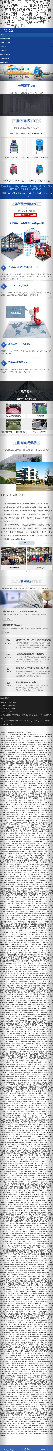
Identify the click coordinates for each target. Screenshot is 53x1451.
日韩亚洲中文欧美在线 (12, 1031)
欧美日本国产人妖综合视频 (18, 920)
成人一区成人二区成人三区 (34, 779)
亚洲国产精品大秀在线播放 (33, 1120)
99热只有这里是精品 (32, 1268)
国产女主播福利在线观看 (11, 1359)
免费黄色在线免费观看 (21, 835)
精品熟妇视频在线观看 (13, 1045)
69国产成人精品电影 (12, 1308)
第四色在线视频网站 (35, 1087)
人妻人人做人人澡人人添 (26, 876)
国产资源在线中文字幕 (24, 746)
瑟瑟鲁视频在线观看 (11, 854)
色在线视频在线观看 (22, 981)
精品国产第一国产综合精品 (22, 1151)
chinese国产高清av (9, 1235)
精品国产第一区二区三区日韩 (35, 752)
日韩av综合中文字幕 (10, 1107)
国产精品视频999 (36, 854)
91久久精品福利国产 (20, 1275)
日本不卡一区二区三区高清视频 (28, 990)
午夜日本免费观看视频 (41, 965)
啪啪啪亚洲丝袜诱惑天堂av (30, 1167)
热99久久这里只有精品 (25, 1338)
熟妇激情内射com (14, 911)
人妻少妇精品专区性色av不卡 (37, 913)
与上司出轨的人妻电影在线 (34, 928)
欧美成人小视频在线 (38, 1303)
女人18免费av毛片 (32, 1116)
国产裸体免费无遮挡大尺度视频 (20, 1200)
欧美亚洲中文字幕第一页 (29, 1310)
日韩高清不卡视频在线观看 (18, 802)
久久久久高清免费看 (41, 1132)
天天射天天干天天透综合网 (27, 1097)
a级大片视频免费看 (43, 1229)
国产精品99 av (24, 911)
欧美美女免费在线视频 (17, 852)
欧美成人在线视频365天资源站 (39, 864)
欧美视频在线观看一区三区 (26, 1083)
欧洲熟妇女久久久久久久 (11, 781)
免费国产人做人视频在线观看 (19, 868)
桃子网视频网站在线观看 (33, 1425)
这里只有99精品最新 (32, 742)
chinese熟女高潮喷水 (12, 1122)
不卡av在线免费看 (39, 1180)
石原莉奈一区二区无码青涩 (42, 882)
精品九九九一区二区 (38, 843)
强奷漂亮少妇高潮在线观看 (22, 885)
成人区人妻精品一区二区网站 (28, 860)
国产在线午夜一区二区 (21, 1215)
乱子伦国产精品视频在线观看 (38, 1134)
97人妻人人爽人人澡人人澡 (33, 1138)
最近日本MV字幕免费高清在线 (24, 882)
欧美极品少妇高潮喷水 (37, 1396)
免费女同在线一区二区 (35, 942)
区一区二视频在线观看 (37, 1200)
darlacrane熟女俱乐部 (31, 1206)
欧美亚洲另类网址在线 (28, 800)
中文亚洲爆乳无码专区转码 (30, 1357)
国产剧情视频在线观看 (9, 1128)
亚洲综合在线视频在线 (18, 771)
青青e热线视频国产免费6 (17, 1153)
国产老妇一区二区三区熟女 (40, 951)
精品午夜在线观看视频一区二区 (17, 794)
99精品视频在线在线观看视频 (9, 849)
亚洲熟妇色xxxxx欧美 (43, 988)
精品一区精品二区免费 (37, 1221)
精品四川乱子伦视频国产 (36, 1260)
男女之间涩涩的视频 (21, 1409)
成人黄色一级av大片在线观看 (14, 1374)
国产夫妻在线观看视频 (23, 1145)
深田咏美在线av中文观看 (19, 1246)
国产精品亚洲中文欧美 (40, 1427)
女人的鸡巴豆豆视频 (34, 1345)
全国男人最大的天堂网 (23, 810)
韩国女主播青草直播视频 (25, 847)
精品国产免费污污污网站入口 (41, 1074)
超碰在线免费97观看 (10, 1037)
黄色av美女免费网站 (34, 845)
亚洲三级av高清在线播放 (44, 1058)
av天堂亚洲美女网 (24, 1308)
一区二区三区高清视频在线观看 (24, 1159)
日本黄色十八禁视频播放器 (39, 1423)
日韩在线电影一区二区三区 (31, 1374)
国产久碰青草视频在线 (25, 849)
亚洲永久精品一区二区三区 (22, 1025)
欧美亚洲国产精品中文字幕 (36, 1054)
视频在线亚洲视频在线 (29, 1004)
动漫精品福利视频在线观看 (8, 1287)
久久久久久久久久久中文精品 (37, 814)
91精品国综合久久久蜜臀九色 (31, 1314)
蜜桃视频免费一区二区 (23, 936)
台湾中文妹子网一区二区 (12, 1169)
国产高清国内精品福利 (20, 901)
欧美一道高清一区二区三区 (42, 767)
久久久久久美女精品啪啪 (41, 1184)
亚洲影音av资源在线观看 (28, 1010)
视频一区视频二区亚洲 (33, 771)
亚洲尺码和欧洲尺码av (16, 1237)
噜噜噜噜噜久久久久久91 (37, 955)
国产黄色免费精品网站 (37, 740)
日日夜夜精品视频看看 (33, 1035)
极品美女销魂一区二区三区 (13, 895)
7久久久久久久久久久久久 (23, 785)
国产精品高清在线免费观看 (17, 788)
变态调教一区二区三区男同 (21, 1250)
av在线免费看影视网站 (17, 1027)
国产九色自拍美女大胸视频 (33, 1142)
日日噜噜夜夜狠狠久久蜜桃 (41, 866)
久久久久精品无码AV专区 (19, 913)
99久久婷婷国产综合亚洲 (31, 1398)
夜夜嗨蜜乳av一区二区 (41, 918)
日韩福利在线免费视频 (16, 1320)
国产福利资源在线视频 (25, 977)
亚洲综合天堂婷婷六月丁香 (38, 1392)
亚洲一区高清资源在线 (26, 1161)
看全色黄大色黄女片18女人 (22, 1347)
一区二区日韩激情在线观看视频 (9, 1225)
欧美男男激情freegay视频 (39, 1025)
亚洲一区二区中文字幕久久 (12, 1369)
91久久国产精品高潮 (32, 1380)
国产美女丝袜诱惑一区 (40, 849)
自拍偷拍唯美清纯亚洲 (32, 1407)
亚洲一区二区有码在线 (17, 1019)
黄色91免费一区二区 (31, 1349)
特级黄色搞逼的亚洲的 (17, 1163)
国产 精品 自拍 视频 (32, 1363)
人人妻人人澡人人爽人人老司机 (21, 862)
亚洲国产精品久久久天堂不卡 (14, 1008)
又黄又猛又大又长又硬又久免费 (38, 821)
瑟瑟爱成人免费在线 (28, 1223)
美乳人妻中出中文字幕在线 (20, 1231)
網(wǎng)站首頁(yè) (9, 1448)
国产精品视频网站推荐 (34, 938)
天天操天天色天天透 (11, 977)
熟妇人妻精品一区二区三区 (33, 1027)
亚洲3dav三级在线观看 (42, 969)
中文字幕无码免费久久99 (9, 1378)
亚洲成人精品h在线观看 (22, 986)
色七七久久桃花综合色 (19, 1091)
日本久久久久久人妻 (12, 806)
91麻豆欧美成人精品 (25, 781)
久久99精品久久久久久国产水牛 (29, 1256)
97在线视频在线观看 (34, 920)
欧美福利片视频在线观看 (22, 992)
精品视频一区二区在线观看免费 (38, 1231)
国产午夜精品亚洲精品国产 (17, 1363)
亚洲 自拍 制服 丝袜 (37, 889)
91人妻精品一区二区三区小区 (41, 781)
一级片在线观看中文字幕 (22, 740)
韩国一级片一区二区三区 (16, 963)
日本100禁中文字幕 (19, 827)
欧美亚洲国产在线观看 (9, 1029)
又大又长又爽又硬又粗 (9, 1068)
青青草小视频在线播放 (13, 1101)
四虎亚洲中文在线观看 (13, 1132)
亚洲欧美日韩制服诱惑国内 (19, 1081)
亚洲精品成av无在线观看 (19, 792)
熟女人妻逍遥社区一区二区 (29, 1169)
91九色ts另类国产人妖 (41, 1272)
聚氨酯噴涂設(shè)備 (24, 133)
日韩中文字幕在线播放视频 (39, 1378)
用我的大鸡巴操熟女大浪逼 (12, 790)
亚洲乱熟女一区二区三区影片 (32, 1320)
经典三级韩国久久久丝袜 (23, 979)
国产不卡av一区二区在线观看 (13, 872)
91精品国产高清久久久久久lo (11, 874)
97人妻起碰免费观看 (44, 1204)
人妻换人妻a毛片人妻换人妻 (36, 816)
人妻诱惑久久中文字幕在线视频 (31, 748)
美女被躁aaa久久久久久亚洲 (34, 1021)
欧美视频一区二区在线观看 (17, 1380)
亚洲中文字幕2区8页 (44, 1062)
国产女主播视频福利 (37, 1029)
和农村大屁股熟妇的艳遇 (39, 1291)
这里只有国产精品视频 (41, 1037)
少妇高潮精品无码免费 (29, 988)
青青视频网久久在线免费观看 (20, 1140)
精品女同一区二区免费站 (35, 1175)
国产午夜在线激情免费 (44, 1147)
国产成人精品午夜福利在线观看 (32, 1367)
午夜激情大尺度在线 (41, 750)
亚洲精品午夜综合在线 (45, 777)
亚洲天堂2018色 (16, 748)
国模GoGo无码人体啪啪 (35, 802)
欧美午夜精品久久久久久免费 (12, 1155)
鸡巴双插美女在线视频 (18, 897)
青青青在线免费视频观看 (9, 1272)
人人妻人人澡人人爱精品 (12, 903)
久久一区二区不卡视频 (10, 951)
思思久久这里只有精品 (18, 891)
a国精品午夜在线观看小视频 (38, 810)
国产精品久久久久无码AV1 (33, 1043)
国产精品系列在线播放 (21, 858)
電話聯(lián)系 (44, 1448)
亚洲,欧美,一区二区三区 (24, 1074)
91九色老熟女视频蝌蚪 (10, 847)
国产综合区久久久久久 (41, 1343)
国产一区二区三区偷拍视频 (36, 1078)
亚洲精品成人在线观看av (38, 1128)
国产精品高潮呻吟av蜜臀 (17, 1033)
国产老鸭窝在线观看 (32, 893)
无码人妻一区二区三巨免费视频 (17, 938)
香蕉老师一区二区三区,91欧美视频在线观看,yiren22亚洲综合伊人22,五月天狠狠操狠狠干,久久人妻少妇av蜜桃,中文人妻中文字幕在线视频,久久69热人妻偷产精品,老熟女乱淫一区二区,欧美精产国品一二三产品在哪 (25, 14)
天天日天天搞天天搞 (10, 1035)
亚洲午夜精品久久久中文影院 (9, 1050)
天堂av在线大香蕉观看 (41, 1219)
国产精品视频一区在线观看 (18, 1039)
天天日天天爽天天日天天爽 (13, 934)
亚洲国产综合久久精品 (12, 860)
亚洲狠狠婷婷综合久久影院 (8, 746)
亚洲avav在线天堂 (13, 1126)
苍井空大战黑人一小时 (10, 765)
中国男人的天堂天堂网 (9, 1297)
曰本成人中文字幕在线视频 (26, 750)
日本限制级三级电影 (41, 899)
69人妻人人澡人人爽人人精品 (9, 1239)
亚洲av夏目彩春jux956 (18, 1268)
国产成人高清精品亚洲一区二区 (19, 907)
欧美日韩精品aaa (18, 1208)
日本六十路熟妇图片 (23, 759)
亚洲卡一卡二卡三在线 (31, 829)
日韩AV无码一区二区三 (28, 1045)
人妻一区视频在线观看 (13, 984)
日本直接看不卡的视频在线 (30, 870)
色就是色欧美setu (13, 775)
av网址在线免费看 (34, 1130)
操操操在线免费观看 (14, 915)
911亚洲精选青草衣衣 (32, 1279)
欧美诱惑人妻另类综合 (22, 1266)
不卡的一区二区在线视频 (14, 930)
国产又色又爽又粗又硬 (38, 1151)
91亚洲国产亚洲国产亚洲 (40, 1198)
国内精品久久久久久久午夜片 (18, 845)
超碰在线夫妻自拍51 (20, 823)
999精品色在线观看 (32, 994)
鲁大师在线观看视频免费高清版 (39, 841)
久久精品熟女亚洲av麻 (29, 957)
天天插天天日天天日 (25, 804)
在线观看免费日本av (38, 1194)
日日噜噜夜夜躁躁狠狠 (13, 833)
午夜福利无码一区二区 (18, 1165)
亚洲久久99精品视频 (14, 1196)
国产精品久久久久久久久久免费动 (14, 1407)
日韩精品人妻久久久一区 (27, 773)
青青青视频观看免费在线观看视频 (16, 887)
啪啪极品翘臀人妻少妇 (39, 1277)
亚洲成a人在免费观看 (20, 769)
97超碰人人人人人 (19, 752)
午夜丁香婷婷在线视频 (23, 889)
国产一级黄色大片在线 (20, 1056)
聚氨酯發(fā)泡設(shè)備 (38, 133)
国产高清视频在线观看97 (18, 742)
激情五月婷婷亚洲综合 (18, 994)
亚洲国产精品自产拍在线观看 (9, 1204)
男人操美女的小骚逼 (29, 880)
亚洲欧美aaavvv (42, 1365)
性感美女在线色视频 (28, 969)
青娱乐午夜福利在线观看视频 (28, 1204)
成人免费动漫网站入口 (14, 1281)
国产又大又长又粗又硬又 (17, 1429)
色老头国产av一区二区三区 (22, 932)
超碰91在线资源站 (37, 804)
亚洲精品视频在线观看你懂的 (18, 816)
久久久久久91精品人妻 (23, 967)
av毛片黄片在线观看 (38, 932)
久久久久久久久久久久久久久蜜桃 (35, 827)
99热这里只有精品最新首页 (21, 1060)
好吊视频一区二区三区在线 (10, 1258)
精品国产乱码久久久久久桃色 (43, 1000)
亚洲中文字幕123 (28, 1244)
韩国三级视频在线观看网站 (17, 755)
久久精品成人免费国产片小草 (30, 903)
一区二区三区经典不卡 (36, 961)
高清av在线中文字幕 (8, 1299)
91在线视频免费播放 (31, 1163)
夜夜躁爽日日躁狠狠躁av (12, 1180)
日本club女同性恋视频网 (33, 891)
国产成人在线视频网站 (14, 1314)
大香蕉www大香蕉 (25, 959)
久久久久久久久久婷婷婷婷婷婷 (36, 1091)
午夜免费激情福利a (23, 765)
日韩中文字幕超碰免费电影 (29, 796)
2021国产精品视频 (33, 1081)
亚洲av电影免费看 (9, 948)
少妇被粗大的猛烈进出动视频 (27, 1400)
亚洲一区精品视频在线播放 (31, 1182)
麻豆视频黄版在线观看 (22, 1299)
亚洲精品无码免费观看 (17, 1142)
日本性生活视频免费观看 (21, 1188)
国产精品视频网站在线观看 (26, 1173)
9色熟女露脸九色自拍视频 (37, 924)
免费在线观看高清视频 (20, 878)
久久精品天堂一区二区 (39, 1353)
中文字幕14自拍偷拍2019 (28, 1101)
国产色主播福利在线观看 (25, 767)
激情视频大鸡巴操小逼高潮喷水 (20, 1283)
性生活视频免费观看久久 (9, 1382)
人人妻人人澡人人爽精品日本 (30, 874)
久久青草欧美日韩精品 (32, 1252)
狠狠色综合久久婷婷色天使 (29, 1070)
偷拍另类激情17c (13, 1219)
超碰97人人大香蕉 (10, 944)
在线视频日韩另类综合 (35, 1099)
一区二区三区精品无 (19, 779)
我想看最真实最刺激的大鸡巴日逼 (14, 1043)
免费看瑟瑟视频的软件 (9, 889)
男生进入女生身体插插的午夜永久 (35, 761)
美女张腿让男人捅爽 (10, 1074)
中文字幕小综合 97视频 (28, 1132)
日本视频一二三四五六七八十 (34, 798)
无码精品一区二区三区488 (38, 1250)
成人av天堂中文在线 (44, 812)
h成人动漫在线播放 (32, 755)
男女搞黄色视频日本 (15, 926)
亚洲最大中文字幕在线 (30, 953)
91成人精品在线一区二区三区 (34, 1178)
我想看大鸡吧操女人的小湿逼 (27, 1388)
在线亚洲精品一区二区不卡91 (43, 847)
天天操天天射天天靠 (37, 1068)
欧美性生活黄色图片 (19, 1328)
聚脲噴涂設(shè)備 (13, 133)
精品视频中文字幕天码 (43, 1402)
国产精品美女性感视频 (31, 971)
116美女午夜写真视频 (34, 878)
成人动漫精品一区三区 (25, 951)
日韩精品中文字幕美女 (10, 1157)
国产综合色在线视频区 (29, 1058)
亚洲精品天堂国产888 (27, 1180)
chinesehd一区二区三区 (38, 785)
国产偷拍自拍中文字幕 (37, 765)
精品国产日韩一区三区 (36, 996)
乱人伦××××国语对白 (36, 948)
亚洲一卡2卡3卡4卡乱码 (17, 1349)
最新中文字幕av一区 (36, 763)
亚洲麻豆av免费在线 (8, 882)
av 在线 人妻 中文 (40, 773)
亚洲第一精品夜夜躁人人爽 (13, 1184)
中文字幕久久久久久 (38, 885)
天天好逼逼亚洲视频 (23, 996)
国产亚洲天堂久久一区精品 (34, 1328)
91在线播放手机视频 (32, 1186)
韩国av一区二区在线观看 (19, 975)
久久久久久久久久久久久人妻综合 (23, 918)
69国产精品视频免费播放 (44, 1023)
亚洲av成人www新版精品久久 (28, 1285)
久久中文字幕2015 (16, 870)
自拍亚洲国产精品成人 (36, 839)
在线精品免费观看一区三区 (12, 899)
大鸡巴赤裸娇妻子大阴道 (26, 1052)
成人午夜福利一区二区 (10, 1254)
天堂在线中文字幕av (20, 783)
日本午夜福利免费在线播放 (14, 1244)
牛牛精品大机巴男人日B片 (31, 1136)
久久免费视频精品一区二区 (17, 818)
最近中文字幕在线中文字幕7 (33, 946)
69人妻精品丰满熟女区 (42, 1173)
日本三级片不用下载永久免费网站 (22, 1289)
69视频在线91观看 (11, 767)
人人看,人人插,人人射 (8, 856)
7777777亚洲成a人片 (18, 1138)
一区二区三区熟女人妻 (26, 1122)
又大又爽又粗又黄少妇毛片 (25, 1287)
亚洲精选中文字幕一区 (33, 922)
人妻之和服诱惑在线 (42, 973)
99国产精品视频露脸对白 (29, 940)
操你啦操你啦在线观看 (37, 986)
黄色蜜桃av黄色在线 (28, 926)
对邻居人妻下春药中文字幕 (43, 790)
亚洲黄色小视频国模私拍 (35, 792)
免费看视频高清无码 (35, 1140)
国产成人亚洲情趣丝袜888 (28, 915)
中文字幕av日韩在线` (18, 1206)
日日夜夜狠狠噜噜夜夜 (27, 899)
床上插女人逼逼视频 (16, 953)
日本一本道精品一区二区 (36, 868)
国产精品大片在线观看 (25, 1254)
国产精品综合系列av (19, 1002)
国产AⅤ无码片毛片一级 (39, 944)
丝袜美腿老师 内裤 (42, 1010)
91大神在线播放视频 (31, 1019)
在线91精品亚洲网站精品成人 (29, 744)
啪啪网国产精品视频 (31, 1322)
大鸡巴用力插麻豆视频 (18, 1124)
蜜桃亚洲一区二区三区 (21, 1211)
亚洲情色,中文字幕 (33, 1064)
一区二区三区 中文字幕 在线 (10, 825)
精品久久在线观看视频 (21, 1386)
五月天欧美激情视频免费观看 (19, 961)
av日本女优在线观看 (44, 930)
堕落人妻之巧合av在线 (17, 829)
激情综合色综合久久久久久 (13, 1371)
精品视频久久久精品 (18, 1120)
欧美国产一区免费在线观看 (36, 1056)
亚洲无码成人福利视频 (36, 858)
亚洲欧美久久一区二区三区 (27, 775)
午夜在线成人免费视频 (44, 915)
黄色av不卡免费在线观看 (12, 1010)
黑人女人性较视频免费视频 (10, 1109)
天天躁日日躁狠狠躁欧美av (33, 1318)
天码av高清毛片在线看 (23, 1423)
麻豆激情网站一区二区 (18, 1279)
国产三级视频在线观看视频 (39, 936)
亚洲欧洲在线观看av (28, 1281)
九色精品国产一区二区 (45, 1019)
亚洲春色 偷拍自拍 (37, 1334)
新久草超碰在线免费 (34, 794)
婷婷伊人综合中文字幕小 (29, 1105)
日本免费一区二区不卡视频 (10, 965)
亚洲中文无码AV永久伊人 (38, 1283)
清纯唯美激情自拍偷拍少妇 (25, 1037)
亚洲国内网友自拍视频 (13, 1023)
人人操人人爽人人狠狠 (17, 1332)
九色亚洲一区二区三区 (17, 761)
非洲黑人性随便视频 (28, 1336)
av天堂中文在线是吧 (19, 1171)
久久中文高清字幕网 (31, 1062)
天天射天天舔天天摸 (16, 1095)
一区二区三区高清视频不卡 (42, 808)
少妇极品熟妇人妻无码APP (22, 1334)
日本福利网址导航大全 (41, 1109)
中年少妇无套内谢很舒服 (17, 798)
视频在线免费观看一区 (22, 955)
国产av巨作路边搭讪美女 (34, 783)
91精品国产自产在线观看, (11, 744)
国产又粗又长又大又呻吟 (29, 777)
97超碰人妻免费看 (37, 1254)
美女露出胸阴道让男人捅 (13, 1058)
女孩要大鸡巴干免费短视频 (20, 1341)
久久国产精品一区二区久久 (27, 806)
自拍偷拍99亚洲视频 (32, 1262)
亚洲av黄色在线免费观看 (26, 1219)
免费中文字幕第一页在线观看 (40, 959)
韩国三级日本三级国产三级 (17, 1114)
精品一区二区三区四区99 (11, 773)
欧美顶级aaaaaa (21, 1035)
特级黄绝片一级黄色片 (9, 839)
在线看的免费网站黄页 (16, 1413)
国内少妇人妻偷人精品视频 (10, 959)
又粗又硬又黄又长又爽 (9, 1006)
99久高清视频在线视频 (30, 1365)
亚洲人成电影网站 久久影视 (40, 746)
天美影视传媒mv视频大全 (31, 1008)
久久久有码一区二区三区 (11, 1041)
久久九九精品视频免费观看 (36, 1355)
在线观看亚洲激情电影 (40, 825)
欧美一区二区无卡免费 (30, 930)
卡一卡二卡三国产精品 (20, 1089)
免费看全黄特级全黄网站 (26, 1041)
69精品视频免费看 (23, 924)
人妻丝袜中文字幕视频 (24, 1227)
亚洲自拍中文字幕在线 (40, 1103)
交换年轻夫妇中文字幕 (17, 909)
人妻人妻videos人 (31, 788)
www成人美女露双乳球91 (40, 1017)
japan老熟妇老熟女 (12, 1052)
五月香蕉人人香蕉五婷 (13, 800)
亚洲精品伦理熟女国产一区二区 (14, 1062)
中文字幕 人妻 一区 (41, 1281)
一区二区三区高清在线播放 (8, 1392)
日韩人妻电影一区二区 (14, 1213)
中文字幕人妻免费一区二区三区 (29, 1066)
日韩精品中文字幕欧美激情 (33, 909)
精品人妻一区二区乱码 (9, 905)
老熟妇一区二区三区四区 (38, 1111)
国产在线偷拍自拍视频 (16, 1398)
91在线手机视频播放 (44, 860)
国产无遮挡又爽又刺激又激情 (41, 1338)
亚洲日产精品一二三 (24, 1378)
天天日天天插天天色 (26, 825)
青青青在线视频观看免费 (35, 901)
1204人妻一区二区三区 (29, 895)
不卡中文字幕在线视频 (36, 1266)
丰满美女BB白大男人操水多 (38, 907)
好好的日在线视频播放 (45, 1285)
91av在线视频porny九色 (20, 814)
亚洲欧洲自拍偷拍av (40, 1287)
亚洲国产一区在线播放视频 (13, 1004)
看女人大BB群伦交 (34, 1190)
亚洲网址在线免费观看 (22, 948)
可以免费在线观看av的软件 (33, 1233)
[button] (4, 725)
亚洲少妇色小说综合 (41, 876)
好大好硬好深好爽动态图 (35, 1089)
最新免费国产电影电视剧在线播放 (31, 1072)
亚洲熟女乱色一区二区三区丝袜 (18, 1087)
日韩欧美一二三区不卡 (36, 981)
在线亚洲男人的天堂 (16, 1012)
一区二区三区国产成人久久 (22, 757)
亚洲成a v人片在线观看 (35, 1039)
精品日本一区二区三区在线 (20, 1421)
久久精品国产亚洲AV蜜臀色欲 (30, 1301)
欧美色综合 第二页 (37, 831)
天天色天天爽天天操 (41, 905)
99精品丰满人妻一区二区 (13, 1367)
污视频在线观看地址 (34, 769)
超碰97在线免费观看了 (18, 928)
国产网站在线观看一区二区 (25, 1376)
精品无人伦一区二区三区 (35, 1275)
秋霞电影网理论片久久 (27, 833)
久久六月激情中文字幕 (9, 996)
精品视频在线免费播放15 (14, 1417)
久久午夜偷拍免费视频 (26, 1248)
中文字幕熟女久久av (8, 986)
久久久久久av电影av (40, 1012)
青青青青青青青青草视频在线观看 (20, 843)
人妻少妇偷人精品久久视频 (43, 1223)
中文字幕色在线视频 (38, 1031)
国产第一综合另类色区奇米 (33, 837)
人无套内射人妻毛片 (44, 796)
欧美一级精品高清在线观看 (26, 1272)
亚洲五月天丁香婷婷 (41, 926)
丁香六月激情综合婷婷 (37, 759)
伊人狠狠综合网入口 (14, 1384)
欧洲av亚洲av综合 (9, 992)
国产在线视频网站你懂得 (28, 984)
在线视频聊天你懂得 (25, 1277)
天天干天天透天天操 (18, 971)
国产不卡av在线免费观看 (35, 1241)
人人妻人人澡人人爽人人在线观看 (12, 1316)
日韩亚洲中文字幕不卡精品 (44, 1225)
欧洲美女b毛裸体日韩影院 (20, 1175)
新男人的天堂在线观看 (13, 796)
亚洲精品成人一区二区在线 (10, 804)
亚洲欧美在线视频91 (32, 897)
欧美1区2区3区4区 (34, 1421)
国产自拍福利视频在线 (12, 1256)
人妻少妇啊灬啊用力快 (14, 1336)
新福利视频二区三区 (25, 1031)
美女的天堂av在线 (27, 1184)
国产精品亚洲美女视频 (26, 965)
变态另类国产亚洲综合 (23, 1029)
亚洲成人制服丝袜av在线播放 (20, 841)
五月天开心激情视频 (21, 1048)
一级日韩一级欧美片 (23, 839)
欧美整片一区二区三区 (10, 1173)
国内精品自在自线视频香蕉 (10, 1000)
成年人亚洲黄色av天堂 (27, 790)
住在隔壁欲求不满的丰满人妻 (28, 1330)
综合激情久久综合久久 (42, 800)
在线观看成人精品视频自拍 (24, 1198)
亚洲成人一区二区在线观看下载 (35, 1114)
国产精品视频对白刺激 (10, 750)
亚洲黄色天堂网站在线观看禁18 (13, 880)
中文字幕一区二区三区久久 (10, 808)
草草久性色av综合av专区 (11, 1277)
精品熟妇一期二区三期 (23, 1006)
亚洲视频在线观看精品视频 (21, 763)
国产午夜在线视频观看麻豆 (13, 777)
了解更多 (26, 543)
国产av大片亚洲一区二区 (24, 944)
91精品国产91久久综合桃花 (30, 872)
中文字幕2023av (33, 1295)
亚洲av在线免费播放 (19, 922)
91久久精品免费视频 (32, 1394)
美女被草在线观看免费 (20, 1361)
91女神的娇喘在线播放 (33, 1015)
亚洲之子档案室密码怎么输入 (38, 1211)
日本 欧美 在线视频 (43, 1330)
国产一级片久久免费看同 (23, 831)
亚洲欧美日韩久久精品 (35, 1048)
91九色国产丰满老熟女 (18, 1394)
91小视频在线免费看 (24, 854)
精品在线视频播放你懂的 (12, 1072)
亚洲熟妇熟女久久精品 (23, 1128)
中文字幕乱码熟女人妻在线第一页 (24, 1326)
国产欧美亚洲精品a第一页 (10, 1161)
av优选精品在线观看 (14, 1017)
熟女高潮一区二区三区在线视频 (38, 835)
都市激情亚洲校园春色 (26, 1427)
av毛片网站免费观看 (35, 1386)
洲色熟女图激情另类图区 (24, 866)
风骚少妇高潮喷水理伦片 (16, 837)
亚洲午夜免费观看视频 (25, 1353)
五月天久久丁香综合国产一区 (25, 905)
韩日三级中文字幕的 (21, 1099)
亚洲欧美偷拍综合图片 (42, 833)
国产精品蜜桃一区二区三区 (36, 1076)
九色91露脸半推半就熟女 (9, 1353)
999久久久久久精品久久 (16, 1229)
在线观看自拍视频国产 (12, 1066)
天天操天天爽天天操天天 (33, 1033)
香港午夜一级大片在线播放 (12, 1264)
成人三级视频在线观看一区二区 (40, 856)
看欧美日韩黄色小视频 (12, 876)
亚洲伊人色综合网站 (31, 852)
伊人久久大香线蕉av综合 (9, 924)
